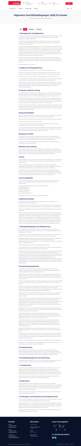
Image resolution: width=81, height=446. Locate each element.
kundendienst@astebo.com (13, 437)
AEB (20, 29)
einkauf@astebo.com (12, 432)
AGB (25, 29)
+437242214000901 (12, 425)
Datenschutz (31, 29)
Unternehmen (13, 9)
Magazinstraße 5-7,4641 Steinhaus (29, 4)
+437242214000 (44, 4)
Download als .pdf (48, 18)
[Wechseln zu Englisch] (68, 8)
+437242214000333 (12, 436)
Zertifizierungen (28, 8)
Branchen (36, 8)
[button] (71, 8)
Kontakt (71, 444)
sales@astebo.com (12, 427)
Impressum (39, 29)
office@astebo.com (56, 4)
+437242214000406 (12, 431)
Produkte (20, 9)
